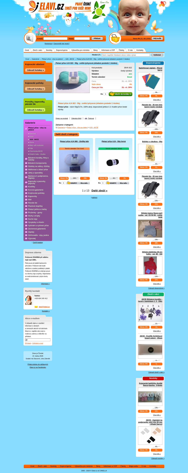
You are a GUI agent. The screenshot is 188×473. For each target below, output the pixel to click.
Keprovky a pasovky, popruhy (37, 182)
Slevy (95, 50)
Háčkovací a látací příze (38, 170)
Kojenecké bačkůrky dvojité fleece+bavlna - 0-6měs (150, 384)
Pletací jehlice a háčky (37, 209)
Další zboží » (99, 190)
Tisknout (91, 118)
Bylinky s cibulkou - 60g (152, 142)
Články (121, 50)
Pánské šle (32, 203)
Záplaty (31, 232)
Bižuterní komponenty (37, 163)
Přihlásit (28, 343)
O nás (130, 50)
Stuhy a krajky (34, 216)
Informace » (45, 284)
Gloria (32, 142)
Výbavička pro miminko (80, 50)
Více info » (157, 100)
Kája (31, 148)
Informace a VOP (108, 50)
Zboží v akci (37, 50)
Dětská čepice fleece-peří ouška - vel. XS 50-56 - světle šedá (150, 215)
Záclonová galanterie (37, 229)
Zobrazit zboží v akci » (156, 372)
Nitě (30, 200)
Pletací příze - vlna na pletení (52, 59)
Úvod (27, 50)
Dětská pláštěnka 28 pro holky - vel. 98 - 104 (152, 253)
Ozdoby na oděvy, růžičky (39, 166)
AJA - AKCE (70, 59)
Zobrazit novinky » (157, 458)
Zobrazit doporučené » (156, 288)
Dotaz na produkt (62, 118)
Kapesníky (32, 196)
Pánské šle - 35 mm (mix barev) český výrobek (152, 106)
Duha (31, 136)
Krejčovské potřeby (36, 193)
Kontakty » (46, 311)
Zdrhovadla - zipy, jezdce (38, 235)
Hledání (95, 55)
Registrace (48, 43)
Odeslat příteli (76, 118)
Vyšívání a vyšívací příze (38, 226)
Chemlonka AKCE (36, 151)
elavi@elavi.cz (44, 307)
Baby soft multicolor (37, 145)
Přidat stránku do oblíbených (38, 364)
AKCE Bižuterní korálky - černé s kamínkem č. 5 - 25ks (150, 300)
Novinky (49, 50)
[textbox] (126, 55)
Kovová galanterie (35, 190)
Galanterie (35, 59)
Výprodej (32, 238)
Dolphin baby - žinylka (38, 154)
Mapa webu (133, 466)
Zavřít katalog (38, 242)
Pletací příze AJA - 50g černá (114, 141)
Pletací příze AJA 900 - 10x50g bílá (74, 141)
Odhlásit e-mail (37, 343)
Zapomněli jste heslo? (61, 43)
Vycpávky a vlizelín (36, 222)
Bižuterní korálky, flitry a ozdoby (38, 159)
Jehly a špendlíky (35, 173)
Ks (102, 94)
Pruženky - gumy (35, 213)
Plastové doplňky (35, 206)
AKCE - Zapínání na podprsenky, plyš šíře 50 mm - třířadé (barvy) (150, 422)
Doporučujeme (62, 50)
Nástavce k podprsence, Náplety (38, 177)
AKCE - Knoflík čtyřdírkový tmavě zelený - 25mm (151, 337)
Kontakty (139, 50)
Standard (33, 133)
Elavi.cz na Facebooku (38, 367)
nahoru (94, 198)
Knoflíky (31, 187)
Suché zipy (32, 219)
